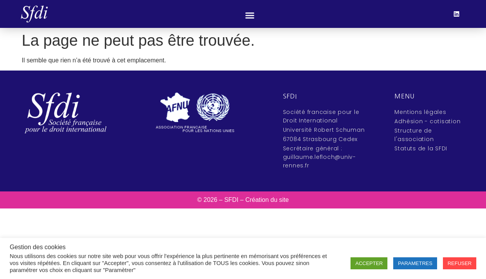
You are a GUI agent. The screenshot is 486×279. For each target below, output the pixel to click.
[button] (250, 15)
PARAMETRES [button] (415, 263)
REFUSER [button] (460, 263)
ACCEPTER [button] (369, 263)
